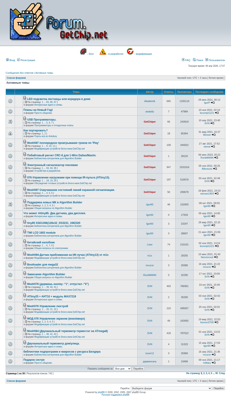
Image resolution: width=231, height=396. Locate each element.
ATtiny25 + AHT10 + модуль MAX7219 (51, 296)
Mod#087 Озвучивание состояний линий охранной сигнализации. (71, 190)
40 (51, 287)
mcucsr (150, 265)
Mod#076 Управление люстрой (47, 306)
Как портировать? (35, 130)
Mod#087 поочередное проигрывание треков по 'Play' (63, 143)
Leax (149, 244)
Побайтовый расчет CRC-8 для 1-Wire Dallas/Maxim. (61, 155)
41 (55, 287)
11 (54, 146)
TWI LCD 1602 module (41, 232)
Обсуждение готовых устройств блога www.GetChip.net (63, 183)
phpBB (101, 392)
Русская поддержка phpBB (115, 395)
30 (216, 373)
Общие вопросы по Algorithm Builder (53, 208)
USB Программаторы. (41, 119)
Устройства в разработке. (47, 171)
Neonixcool (207, 257)
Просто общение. (43, 113)
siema (207, 146)
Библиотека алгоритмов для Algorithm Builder (58, 158)
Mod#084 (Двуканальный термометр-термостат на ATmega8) (67, 331)
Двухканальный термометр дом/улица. (53, 343)
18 (47, 180)
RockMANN (207, 157)
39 (47, 287)
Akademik (149, 101)
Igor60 (149, 204)
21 (51, 309)
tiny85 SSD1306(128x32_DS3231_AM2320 (53, 223)
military (207, 362)
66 (51, 102)
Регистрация (26, 60)
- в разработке (115, 53)
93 (47, 168)
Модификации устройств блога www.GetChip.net (59, 148)
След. (222, 373)
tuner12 (150, 353)
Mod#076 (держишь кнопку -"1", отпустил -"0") (58, 284)
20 (55, 180)
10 (50, 146)
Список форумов (16, 78)
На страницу (193, 373)
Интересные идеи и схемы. (48, 105)
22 (55, 309)
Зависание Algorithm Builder (46, 274)
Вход (10, 60)
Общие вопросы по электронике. (51, 248)
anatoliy (150, 111)
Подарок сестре (34, 359)
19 (51, 180)
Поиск (198, 60)
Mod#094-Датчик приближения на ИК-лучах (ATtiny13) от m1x (68, 254)
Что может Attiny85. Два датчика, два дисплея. (54, 213)
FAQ (186, 60)
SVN (207, 123)
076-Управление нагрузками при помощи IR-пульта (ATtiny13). (68, 177)
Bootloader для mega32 (42, 264)
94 (51, 168)
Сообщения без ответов (19, 72)
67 (55, 102)
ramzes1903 (207, 193)
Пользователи (215, 60)
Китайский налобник (41, 242)
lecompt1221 (207, 112)
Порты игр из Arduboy (45, 136)
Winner (207, 134)
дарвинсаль (150, 361)
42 (55, 334)
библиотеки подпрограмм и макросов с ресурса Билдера (62, 351)
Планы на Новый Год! (38, 109)
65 (47, 102)
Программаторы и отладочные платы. (54, 125)
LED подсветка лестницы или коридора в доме (58, 99)
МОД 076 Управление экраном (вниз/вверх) (56, 318)
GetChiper (150, 121)
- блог (90, 53)
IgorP (207, 102)
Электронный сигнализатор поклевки (52, 165)
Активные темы (44, 72)
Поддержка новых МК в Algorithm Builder (54, 202)
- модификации (143, 53)
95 (55, 168)
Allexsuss (207, 168)
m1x (149, 255)
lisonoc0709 (207, 322)
